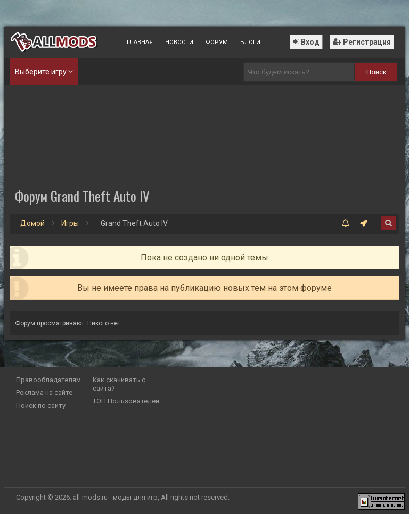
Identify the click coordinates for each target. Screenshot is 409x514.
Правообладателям (48, 380)
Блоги (250, 42)
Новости (179, 42)
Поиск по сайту (41, 405)
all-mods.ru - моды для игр (115, 497)
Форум (217, 42)
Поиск (376, 72)
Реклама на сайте (44, 393)
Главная (140, 42)
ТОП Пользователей (126, 401)
